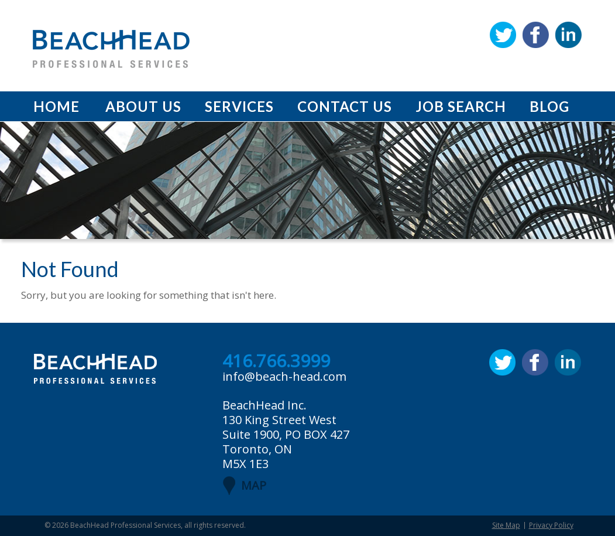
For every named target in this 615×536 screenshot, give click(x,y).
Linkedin (568, 35)
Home (56, 106)
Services (239, 106)
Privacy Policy (551, 525)
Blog (549, 106)
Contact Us (344, 106)
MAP (253, 485)
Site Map (506, 525)
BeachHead (111, 49)
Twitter (503, 35)
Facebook (536, 35)
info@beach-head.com (284, 376)
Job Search (460, 106)
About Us (143, 106)
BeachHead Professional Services (125, 525)
